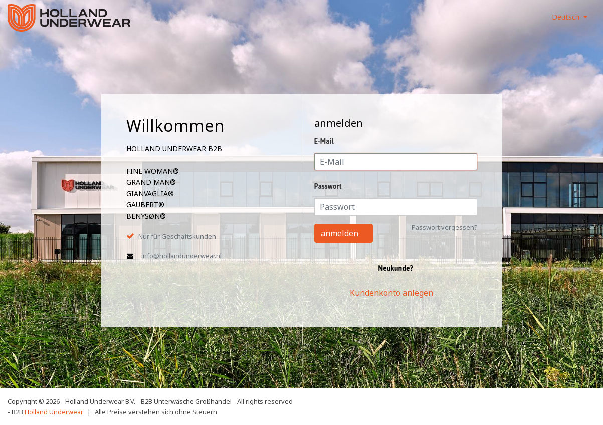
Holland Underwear (54, 411)
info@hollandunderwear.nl (181, 255)
